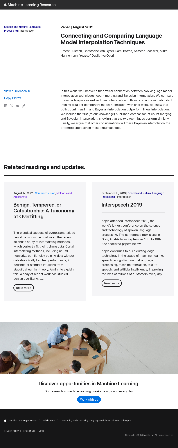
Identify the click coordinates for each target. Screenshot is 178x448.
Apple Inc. (149, 435)
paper (65, 27)
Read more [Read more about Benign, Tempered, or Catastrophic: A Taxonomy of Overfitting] (23, 288)
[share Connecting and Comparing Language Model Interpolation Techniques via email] (18, 106)
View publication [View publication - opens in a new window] (15, 91)
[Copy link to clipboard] (23, 106)
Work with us (89, 399)
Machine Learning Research (32, 5)
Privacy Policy (11, 431)
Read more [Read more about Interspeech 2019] (111, 283)
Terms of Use (28, 431)
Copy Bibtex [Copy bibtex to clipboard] (12, 98)
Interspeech (27, 30)
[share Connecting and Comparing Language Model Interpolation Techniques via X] (12, 106)
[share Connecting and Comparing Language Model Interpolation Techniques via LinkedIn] (6, 106)
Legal (41, 431)
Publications (49, 420)
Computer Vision (45, 193)
